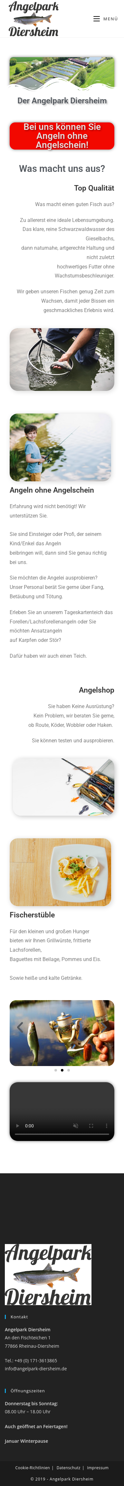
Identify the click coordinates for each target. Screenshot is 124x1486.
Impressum (98, 1467)
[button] (20, 1027)
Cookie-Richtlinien (32, 1467)
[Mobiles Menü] (105, 19)
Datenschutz (69, 1467)
